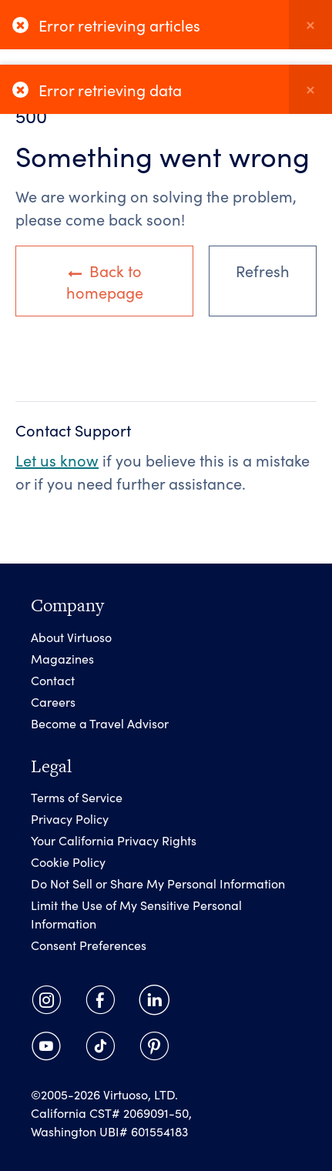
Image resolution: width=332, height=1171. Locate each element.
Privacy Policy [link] (70, 818)
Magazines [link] (62, 658)
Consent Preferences (88, 944)
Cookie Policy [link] (68, 861)
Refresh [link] (263, 270)
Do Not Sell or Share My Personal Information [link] (158, 883)
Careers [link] (53, 701)
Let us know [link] (57, 459)
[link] (46, 1000)
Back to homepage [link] (104, 281)
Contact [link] (53, 679)
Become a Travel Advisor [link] (100, 722)
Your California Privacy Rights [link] (113, 839)
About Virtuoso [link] (71, 636)
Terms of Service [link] (76, 796)
